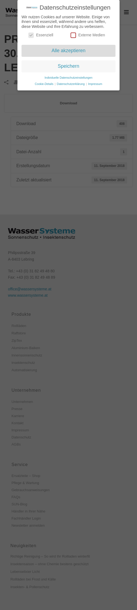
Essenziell (40, 35)
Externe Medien (88, 35)
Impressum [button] (95, 83)
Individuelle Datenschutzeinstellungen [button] (69, 77)
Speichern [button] (68, 66)
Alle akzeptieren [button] (68, 50)
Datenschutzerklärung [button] (71, 83)
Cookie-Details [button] (44, 83)
